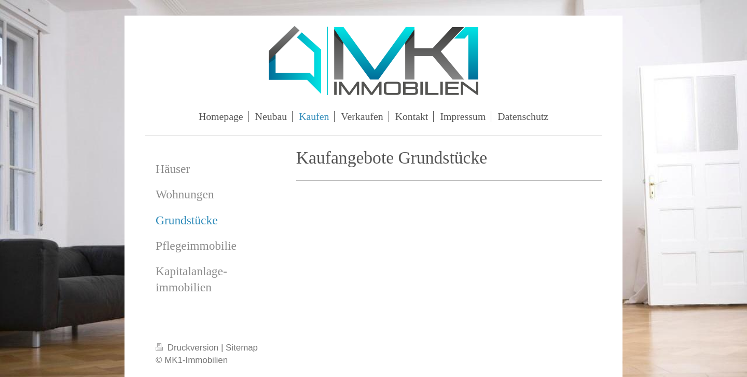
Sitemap (242, 348)
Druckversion (188, 348)
